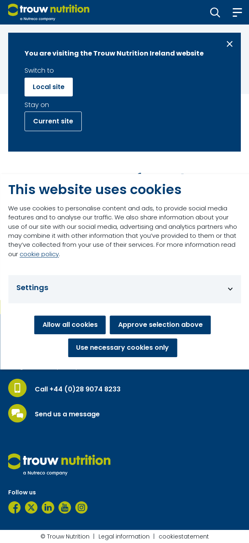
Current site (53, 121)
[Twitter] (31, 507)
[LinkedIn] (48, 507)
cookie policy (39, 254)
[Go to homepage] (49, 12)
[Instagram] (81, 507)
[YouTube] (64, 507)
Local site (49, 87)
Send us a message (67, 414)
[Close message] (229, 44)
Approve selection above (160, 324)
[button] (215, 12)
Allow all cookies (70, 324)
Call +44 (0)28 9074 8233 (78, 389)
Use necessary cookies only (122, 347)
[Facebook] (14, 507)
